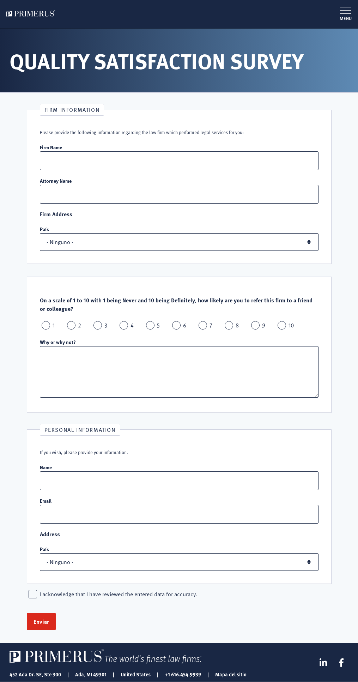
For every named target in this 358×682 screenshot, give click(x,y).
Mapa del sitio (231, 674)
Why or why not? (58, 341)
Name (46, 467)
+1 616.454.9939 (183, 674)
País (44, 229)
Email (45, 500)
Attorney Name (56, 180)
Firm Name (51, 147)
